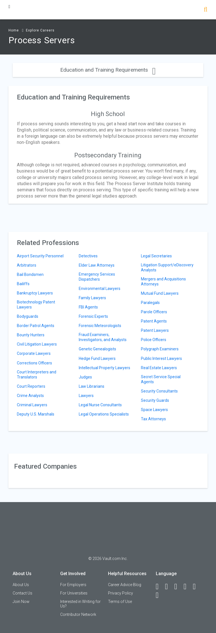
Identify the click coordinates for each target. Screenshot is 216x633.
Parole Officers (154, 312)
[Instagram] (188, 586)
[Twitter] (178, 586)
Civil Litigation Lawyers (37, 344)
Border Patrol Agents (35, 325)
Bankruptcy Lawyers (35, 293)
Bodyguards (27, 316)
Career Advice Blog (124, 584)
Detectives (88, 256)
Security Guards (155, 400)
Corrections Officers (34, 363)
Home (13, 30)
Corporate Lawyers (34, 353)
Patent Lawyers (155, 330)
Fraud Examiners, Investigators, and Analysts (103, 337)
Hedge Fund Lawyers (97, 358)
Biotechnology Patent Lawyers (36, 304)
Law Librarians (91, 386)
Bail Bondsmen (30, 274)
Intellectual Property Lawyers (104, 368)
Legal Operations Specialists (104, 414)
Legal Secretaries (156, 256)
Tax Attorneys (153, 419)
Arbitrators (26, 265)
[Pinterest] (197, 586)
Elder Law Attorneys (96, 265)
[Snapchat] (160, 595)
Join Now (21, 601)
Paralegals (150, 302)
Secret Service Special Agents (161, 379)
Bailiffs (23, 284)
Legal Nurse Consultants (100, 405)
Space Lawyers (154, 409)
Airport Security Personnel (40, 256)
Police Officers (153, 339)
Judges (85, 377)
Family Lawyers (92, 298)
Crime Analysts (30, 395)
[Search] (205, 10)
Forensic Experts (93, 316)
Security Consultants (159, 391)
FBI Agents (88, 307)
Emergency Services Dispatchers (97, 277)
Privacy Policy (120, 593)
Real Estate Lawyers (159, 368)
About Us (21, 584)
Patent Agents (154, 321)
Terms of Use (120, 601)
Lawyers (86, 395)
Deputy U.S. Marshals (35, 414)
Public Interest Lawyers (161, 358)
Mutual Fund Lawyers (160, 293)
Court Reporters (31, 386)
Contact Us (22, 593)
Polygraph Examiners (160, 349)
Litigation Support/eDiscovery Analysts (167, 267)
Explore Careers (40, 30)
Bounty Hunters (30, 335)
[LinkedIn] (169, 586)
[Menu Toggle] (9, 6)
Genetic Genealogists (97, 349)
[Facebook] (160, 586)
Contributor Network (78, 614)
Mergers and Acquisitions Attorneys (163, 281)
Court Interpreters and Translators (36, 374)
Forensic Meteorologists (100, 325)
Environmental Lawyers (99, 288)
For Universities (73, 593)
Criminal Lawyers (32, 405)
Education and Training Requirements (108, 70)
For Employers (73, 584)
